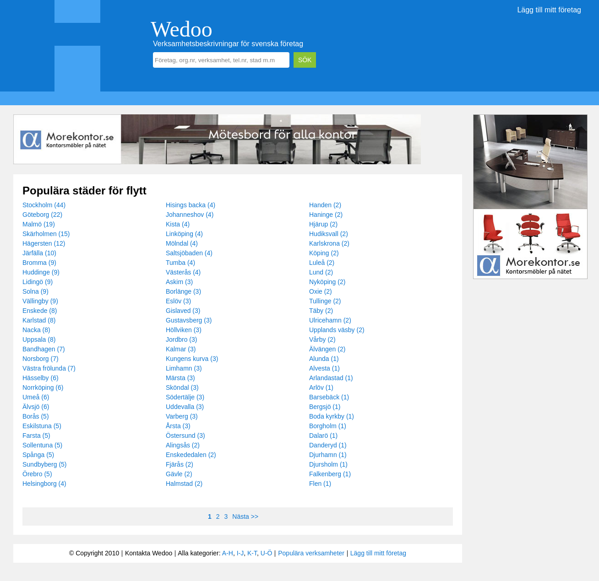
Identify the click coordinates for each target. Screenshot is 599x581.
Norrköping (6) (42, 387)
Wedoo (181, 29)
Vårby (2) (322, 339)
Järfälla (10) (39, 253)
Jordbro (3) (181, 339)
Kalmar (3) (181, 349)
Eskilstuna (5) (41, 426)
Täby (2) (321, 310)
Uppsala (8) (38, 339)
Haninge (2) (326, 214)
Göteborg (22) (42, 214)
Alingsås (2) (183, 445)
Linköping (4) (184, 233)
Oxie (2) (320, 291)
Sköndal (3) (182, 387)
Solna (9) (35, 291)
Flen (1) (320, 483)
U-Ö (266, 553)
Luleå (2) (321, 262)
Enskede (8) (39, 310)
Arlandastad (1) (331, 378)
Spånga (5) (38, 454)
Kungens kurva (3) (192, 358)
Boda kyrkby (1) (331, 416)
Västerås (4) (183, 272)
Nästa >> (245, 516)
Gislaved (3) (183, 310)
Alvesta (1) (324, 368)
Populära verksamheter (311, 553)
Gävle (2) (179, 474)
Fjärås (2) (179, 464)
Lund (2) (321, 272)
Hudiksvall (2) (328, 233)
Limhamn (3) (184, 368)
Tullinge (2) (325, 301)
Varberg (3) (182, 416)
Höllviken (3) (183, 330)
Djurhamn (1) (328, 454)
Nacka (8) (36, 330)
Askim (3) (179, 281)
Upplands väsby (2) (337, 330)
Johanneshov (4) (189, 214)
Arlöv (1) (321, 387)
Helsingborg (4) (44, 483)
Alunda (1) (324, 358)
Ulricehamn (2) (330, 320)
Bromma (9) (39, 262)
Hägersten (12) (43, 243)
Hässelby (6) (40, 378)
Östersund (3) (185, 435)
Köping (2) (324, 253)
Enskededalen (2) (191, 454)
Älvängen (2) (327, 349)
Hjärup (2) (323, 224)
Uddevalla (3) (185, 406)
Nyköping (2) (327, 281)
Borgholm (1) (327, 426)
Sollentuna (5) (42, 445)
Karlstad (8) (38, 320)
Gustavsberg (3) (189, 320)
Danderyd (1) (328, 445)
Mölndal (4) (182, 243)
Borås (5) (35, 416)
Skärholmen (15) (46, 233)
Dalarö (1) (323, 435)
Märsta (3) (180, 378)
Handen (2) (325, 205)
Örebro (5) (37, 474)
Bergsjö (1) (324, 406)
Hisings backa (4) (190, 205)
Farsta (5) (36, 435)
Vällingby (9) (40, 301)
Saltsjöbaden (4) (189, 253)
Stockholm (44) (43, 205)
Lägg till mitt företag (549, 10)
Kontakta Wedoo (148, 553)
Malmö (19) (38, 224)
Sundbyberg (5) (44, 464)
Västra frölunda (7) (49, 368)
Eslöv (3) (178, 301)
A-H (227, 553)
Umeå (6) (35, 397)
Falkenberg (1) (330, 474)
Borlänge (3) (183, 291)
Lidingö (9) (37, 281)
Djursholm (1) (328, 464)
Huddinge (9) (41, 272)
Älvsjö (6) (35, 406)
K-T (252, 553)
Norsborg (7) (40, 358)
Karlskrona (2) (329, 243)
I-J (240, 553)
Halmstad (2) (184, 483)
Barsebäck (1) (329, 397)
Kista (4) (178, 224)
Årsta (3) (178, 426)
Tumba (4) (180, 262)
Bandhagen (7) (43, 349)
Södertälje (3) (185, 397)
